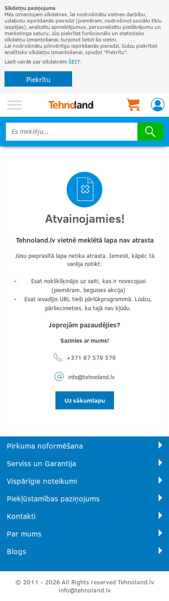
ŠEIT (74, 61)
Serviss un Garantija (41, 463)
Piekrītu (38, 79)
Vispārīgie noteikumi (42, 481)
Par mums (24, 533)
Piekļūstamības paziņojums (53, 498)
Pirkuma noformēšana (45, 445)
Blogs (16, 551)
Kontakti (21, 516)
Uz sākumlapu (84, 400)
